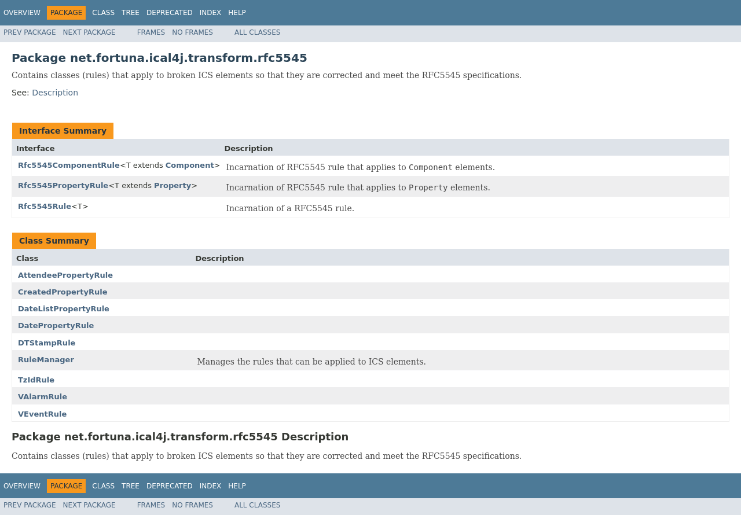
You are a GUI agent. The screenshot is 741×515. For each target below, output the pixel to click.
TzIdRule (36, 380)
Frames (151, 32)
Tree (131, 13)
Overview (22, 13)
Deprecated (169, 13)
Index (211, 13)
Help (237, 13)
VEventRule (42, 414)
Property (172, 185)
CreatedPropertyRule (63, 292)
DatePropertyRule (56, 325)
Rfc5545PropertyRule (63, 185)
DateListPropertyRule (63, 308)
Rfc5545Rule (44, 206)
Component (190, 165)
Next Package (89, 32)
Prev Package (29, 32)
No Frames (192, 32)
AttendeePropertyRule (65, 275)
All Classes (257, 32)
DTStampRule (46, 343)
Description (55, 92)
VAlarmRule (42, 396)
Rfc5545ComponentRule (69, 165)
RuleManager (46, 359)
